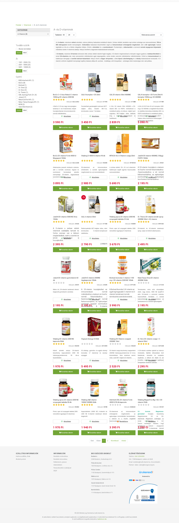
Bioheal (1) (22, 85)
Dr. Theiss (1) (23, 92)
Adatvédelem (58, 465)
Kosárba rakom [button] (66, 127)
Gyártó (19, 77)
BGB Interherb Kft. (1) (26, 80)
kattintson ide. (102, 519)
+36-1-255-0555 (139, 456)
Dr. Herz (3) (23, 90)
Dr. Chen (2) (23, 88)
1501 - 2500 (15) (24, 62)
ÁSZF (55, 471)
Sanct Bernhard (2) (25, 107)
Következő (115, 441)
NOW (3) (22, 104)
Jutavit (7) (22, 97)
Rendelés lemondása (60, 459)
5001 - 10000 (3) (24, 67)
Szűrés (19, 53)
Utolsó (123, 441)
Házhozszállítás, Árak (23, 456)
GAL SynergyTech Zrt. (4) (28, 95)
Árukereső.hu (146, 476)
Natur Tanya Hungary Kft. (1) (29, 102)
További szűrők (22, 45)
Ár (17, 59)
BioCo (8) (22, 83)
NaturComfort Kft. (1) (26, 100)
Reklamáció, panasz (60, 462)
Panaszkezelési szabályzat (62, 468)
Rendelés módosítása (61, 456)
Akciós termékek (25, 49)
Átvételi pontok (21, 459)
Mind (24, 53)
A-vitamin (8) (22, 34)
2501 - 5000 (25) (24, 65)
